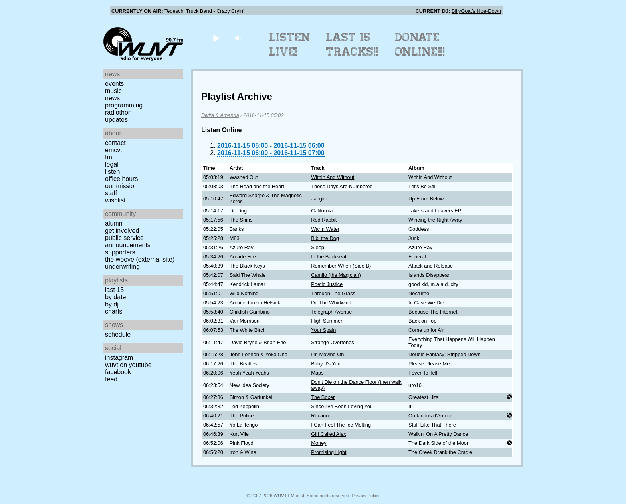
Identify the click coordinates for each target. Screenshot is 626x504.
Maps (317, 373)
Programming (124, 105)
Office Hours (121, 178)
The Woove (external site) (139, 259)
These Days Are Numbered (341, 186)
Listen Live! (290, 44)
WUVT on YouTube (128, 364)
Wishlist (115, 200)
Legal (112, 164)
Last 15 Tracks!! (352, 44)
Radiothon (118, 112)
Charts (114, 311)
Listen (112, 171)
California (322, 211)
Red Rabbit (324, 220)
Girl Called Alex (328, 434)
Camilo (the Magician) (336, 275)
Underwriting (122, 266)
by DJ (112, 304)
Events (114, 83)
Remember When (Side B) (341, 266)
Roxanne (321, 416)
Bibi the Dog (325, 238)
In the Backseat (328, 257)
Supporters (120, 252)
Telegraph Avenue (331, 312)
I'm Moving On (327, 354)
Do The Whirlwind (331, 303)
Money (318, 443)
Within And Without (332, 177)
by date (115, 297)
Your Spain (323, 330)
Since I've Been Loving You (342, 406)
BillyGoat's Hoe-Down (476, 11)
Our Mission (121, 186)
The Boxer (323, 397)
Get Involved (122, 230)
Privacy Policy (366, 495)
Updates (116, 119)
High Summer (326, 321)
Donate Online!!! (420, 44)
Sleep (317, 247)
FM (108, 157)
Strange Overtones (332, 342)
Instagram (119, 357)
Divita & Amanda (220, 115)
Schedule (118, 334)
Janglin (319, 199)
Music (113, 90)
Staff (111, 193)
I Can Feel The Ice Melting (341, 425)
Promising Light (328, 452)
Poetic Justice (327, 284)
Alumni (114, 223)
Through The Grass (333, 293)
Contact (115, 142)
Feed (111, 379)
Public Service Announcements (128, 241)
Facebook (118, 372)
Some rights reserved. (328, 495)
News (112, 98)
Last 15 (114, 289)
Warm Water (325, 229)
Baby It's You (326, 364)
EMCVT (113, 150)
